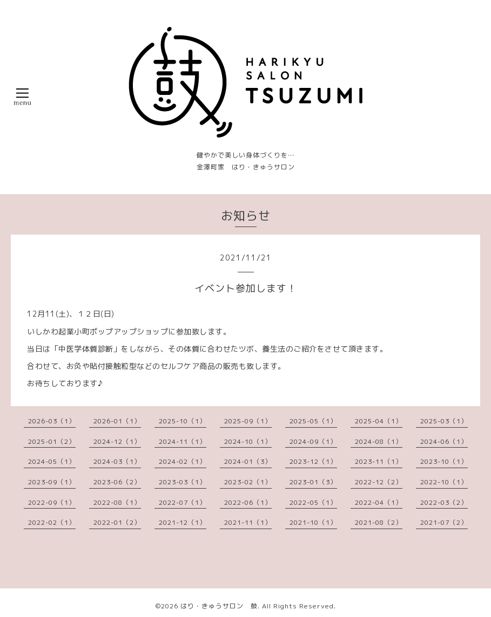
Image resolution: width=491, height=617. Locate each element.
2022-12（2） (378, 481)
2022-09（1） (52, 502)
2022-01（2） (117, 522)
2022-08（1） (117, 502)
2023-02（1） (248, 481)
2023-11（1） (378, 461)
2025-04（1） (378, 421)
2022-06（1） (248, 502)
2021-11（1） (248, 522)
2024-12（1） (117, 441)
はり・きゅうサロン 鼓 (219, 606)
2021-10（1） (313, 522)
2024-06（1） (444, 441)
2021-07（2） (444, 522)
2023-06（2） (117, 481)
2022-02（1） (52, 522)
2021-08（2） (378, 522)
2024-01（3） (248, 461)
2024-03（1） (117, 461)
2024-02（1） (182, 461)
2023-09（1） (52, 481)
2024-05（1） (52, 461)
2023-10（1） (444, 461)
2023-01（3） (313, 481)
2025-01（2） (52, 441)
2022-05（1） (313, 502)
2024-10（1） (248, 441)
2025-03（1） (444, 421)
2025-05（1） (313, 421)
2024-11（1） (182, 441)
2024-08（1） (378, 441)
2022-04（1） (378, 502)
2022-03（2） (444, 502)
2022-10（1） (444, 481)
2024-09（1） (313, 441)
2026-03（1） (52, 421)
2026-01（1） (117, 421)
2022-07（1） (182, 502)
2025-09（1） (248, 421)
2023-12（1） (313, 461)
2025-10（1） (182, 421)
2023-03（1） (182, 481)
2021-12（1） (182, 522)
